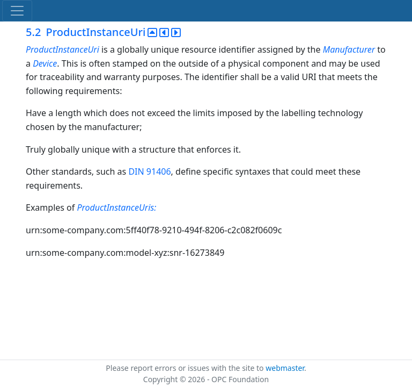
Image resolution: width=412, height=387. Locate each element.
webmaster (285, 368)
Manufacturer (350, 49)
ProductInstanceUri (62, 49)
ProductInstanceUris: (116, 207)
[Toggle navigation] (17, 11)
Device (45, 63)
